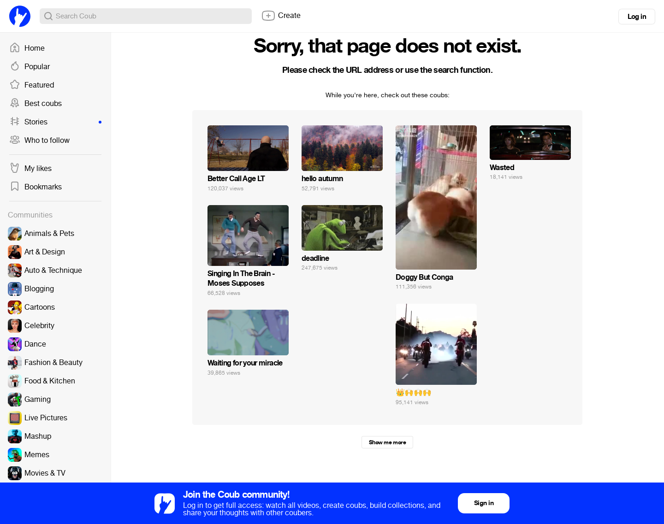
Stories (55, 122)
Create (281, 15)
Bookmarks (35, 187)
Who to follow (39, 140)
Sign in (483, 503)
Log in (637, 16)
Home (27, 48)
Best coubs (35, 103)
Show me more (387, 442)
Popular (29, 66)
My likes (30, 168)
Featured (31, 85)
